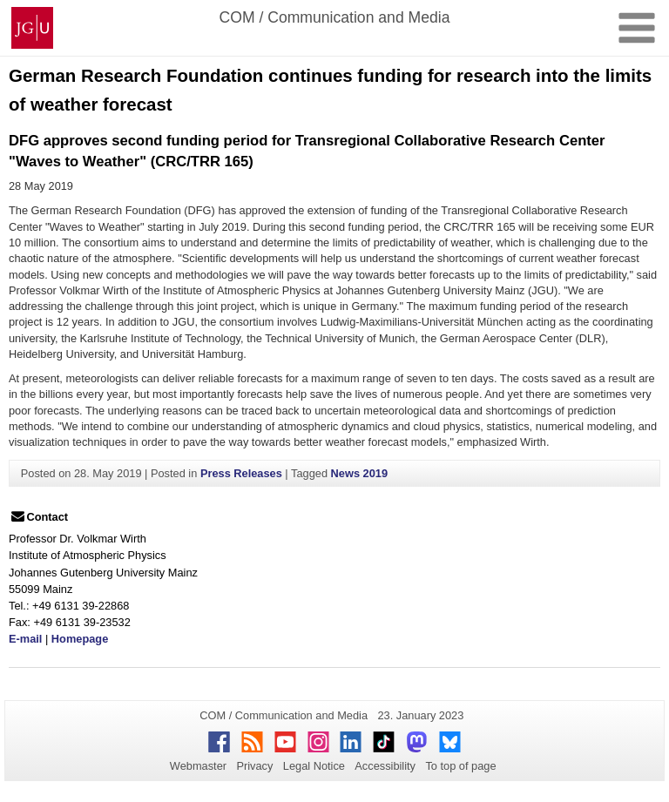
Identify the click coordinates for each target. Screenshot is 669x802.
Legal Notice (314, 765)
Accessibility (385, 765)
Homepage (79, 638)
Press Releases (241, 473)
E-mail (25, 638)
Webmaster (198, 765)
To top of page (460, 765)
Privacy (254, 765)
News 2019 (359, 473)
